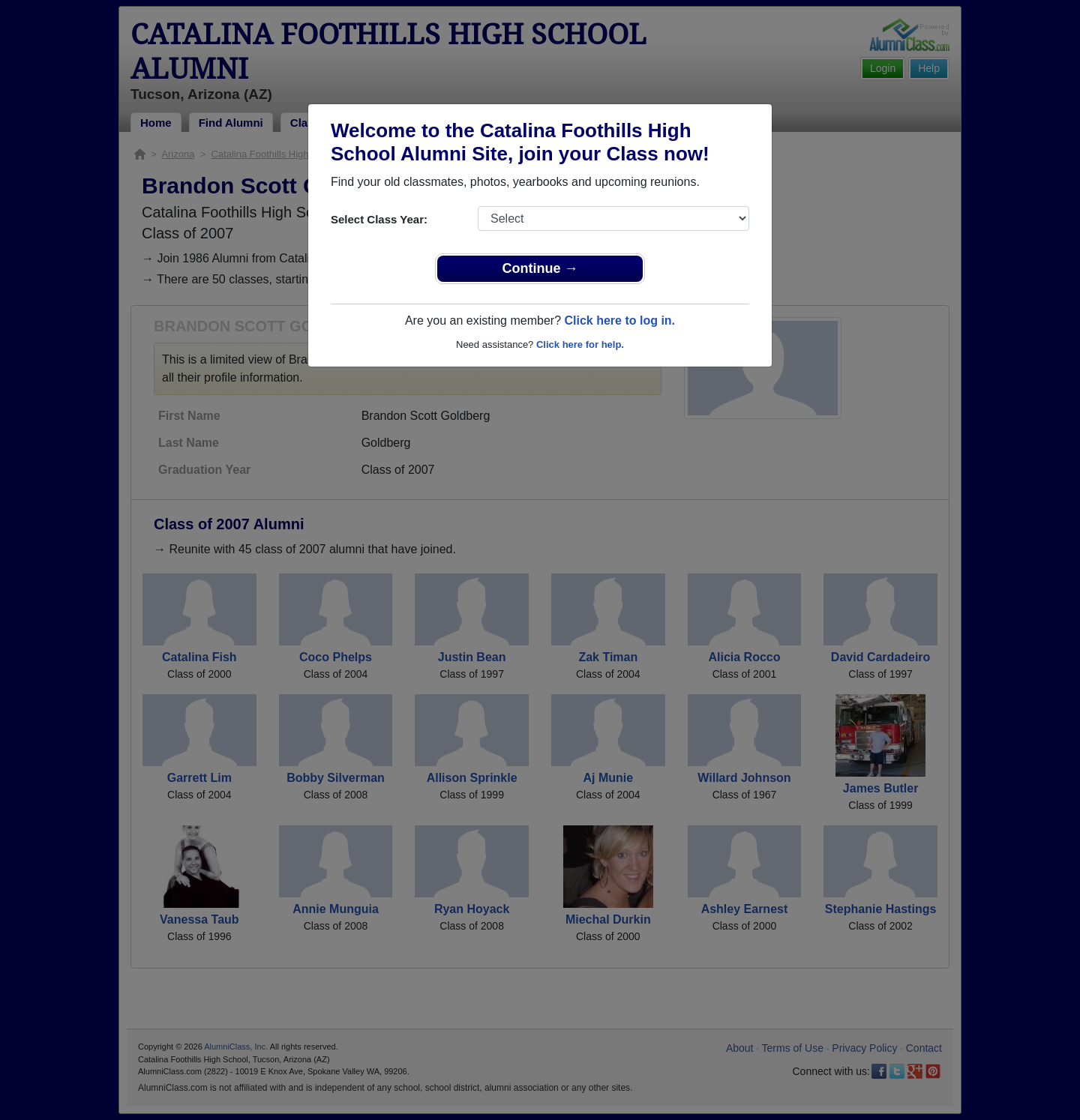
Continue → (540, 268)
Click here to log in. (619, 320)
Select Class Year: (379, 219)
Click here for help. (580, 344)
